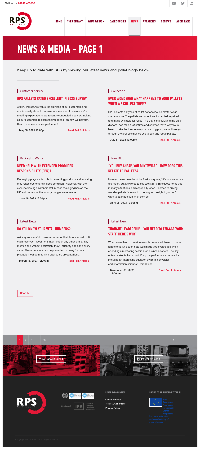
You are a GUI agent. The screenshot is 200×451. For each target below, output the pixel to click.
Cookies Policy (113, 399)
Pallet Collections (148, 359)
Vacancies (149, 21)
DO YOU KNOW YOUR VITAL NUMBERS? (44, 228)
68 (44, 340)
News (134, 21)
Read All (25, 293)
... (37, 340)
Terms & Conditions (115, 403)
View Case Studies (51, 359)
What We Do (96, 21)
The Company (75, 21)
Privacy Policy (112, 408)
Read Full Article (78, 130)
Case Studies (118, 21)
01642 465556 (26, 3)
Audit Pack (183, 21)
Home (58, 21)
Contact (166, 21)
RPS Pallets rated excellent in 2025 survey (52, 98)
